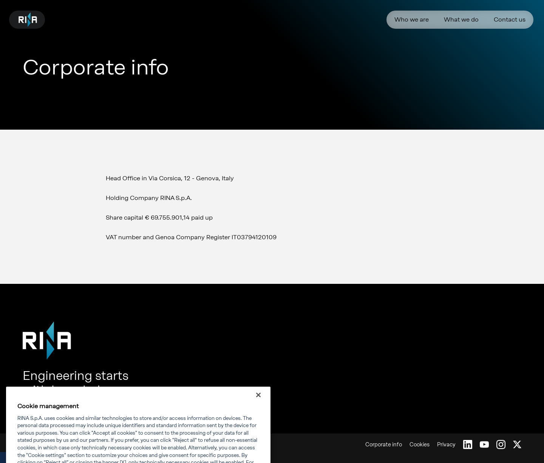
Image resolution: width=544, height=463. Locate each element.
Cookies (420, 444)
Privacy (446, 444)
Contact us (509, 19)
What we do (461, 19)
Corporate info (383, 444)
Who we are (411, 19)
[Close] (258, 401)
